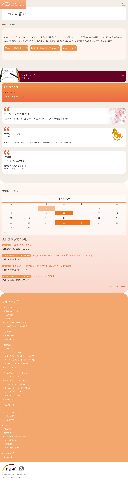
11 (64, 213)
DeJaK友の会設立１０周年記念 (16, 326)
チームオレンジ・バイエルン (15, 380)
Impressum (23, 478)
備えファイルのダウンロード (28, 76)
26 (82, 222)
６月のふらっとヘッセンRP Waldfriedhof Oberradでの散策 (62, 255)
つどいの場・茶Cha (22, 244)
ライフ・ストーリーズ (13, 412)
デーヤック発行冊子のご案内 (15, 322)
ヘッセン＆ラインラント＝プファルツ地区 (20, 360)
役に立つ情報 (10, 416)
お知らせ (7, 331)
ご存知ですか (10, 419)
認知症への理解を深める (15, 48)
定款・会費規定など (12, 447)
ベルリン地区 (10, 348)
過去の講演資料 (10, 440)
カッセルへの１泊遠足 (43, 276)
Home (4, 24)
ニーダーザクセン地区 (13, 352)
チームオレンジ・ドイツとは (15, 372)
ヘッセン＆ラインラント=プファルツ (16, 255)
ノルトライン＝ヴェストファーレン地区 (19, 356)
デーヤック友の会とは (16, 113)
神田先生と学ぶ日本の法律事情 (44, 48)
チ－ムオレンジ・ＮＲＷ (14, 391)
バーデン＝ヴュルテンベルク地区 (17, 363)
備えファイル (8, 404)
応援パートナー (10, 399)
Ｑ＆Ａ (6, 425)
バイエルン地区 (10, 367)
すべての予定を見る (117, 286)
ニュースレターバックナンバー (16, 436)
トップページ (8, 307)
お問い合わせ (8, 429)
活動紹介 (8, 318)
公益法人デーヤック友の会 (12, 4)
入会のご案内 (10, 315)
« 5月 (5, 232)
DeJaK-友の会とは (11, 311)
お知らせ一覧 (10, 335)
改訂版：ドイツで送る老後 (14, 158)
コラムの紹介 (8, 453)
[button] (65, 94)
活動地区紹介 (8, 344)
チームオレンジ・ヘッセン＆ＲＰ (17, 384)
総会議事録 (9, 444)
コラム (6, 408)
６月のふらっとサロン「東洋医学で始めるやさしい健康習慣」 (43, 265)
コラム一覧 (8, 456)
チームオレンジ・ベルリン (14, 376)
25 (64, 222)
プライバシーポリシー (9, 478)
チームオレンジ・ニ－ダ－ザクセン (18, 388)
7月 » (123, 232)
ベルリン (6, 245)
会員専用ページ (9, 432)
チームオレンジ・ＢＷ (13, 395)
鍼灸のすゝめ (68, 48)
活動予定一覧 (10, 339)
